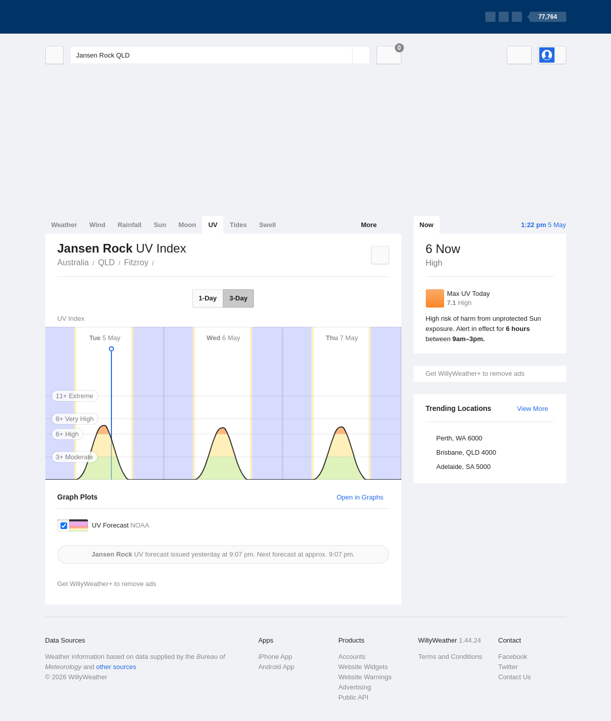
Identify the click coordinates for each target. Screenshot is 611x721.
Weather (64, 225)
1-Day (208, 298)
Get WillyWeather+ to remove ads (475, 373)
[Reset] (343, 55)
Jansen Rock (160, 262)
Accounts (351, 656)
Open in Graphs (360, 497)
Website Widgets (363, 667)
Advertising (354, 687)
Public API (353, 697)
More (368, 225)
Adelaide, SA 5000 (464, 466)
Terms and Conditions (450, 656)
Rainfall (129, 225)
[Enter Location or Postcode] (220, 55)
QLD (106, 262)
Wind (98, 225)
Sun (160, 225)
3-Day (238, 298)
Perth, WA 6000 (460, 438)
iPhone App (275, 656)
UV (212, 225)
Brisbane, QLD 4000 (467, 452)
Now (426, 225)
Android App (276, 667)
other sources (116, 667)
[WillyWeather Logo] (93, 16)
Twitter (507, 667)
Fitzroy (136, 262)
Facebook (512, 656)
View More (532, 408)
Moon (187, 225)
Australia (73, 262)
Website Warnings (365, 677)
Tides (238, 225)
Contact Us (514, 677)
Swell (267, 225)
